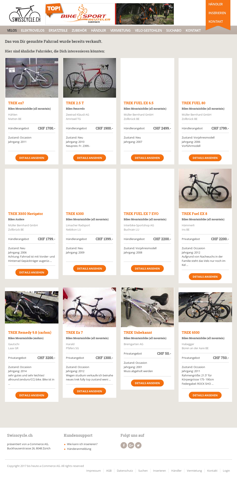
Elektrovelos (32, 30)
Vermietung (120, 30)
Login (226, 471)
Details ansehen (31, 158)
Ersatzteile (58, 30)
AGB (109, 471)
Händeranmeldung (79, 449)
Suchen (143, 471)
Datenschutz (125, 471)
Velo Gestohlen (148, 30)
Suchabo (173, 30)
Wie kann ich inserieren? (82, 444)
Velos (12, 30)
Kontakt (216, 21)
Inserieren (217, 13)
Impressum (93, 471)
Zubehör (79, 30)
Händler (216, 4)
